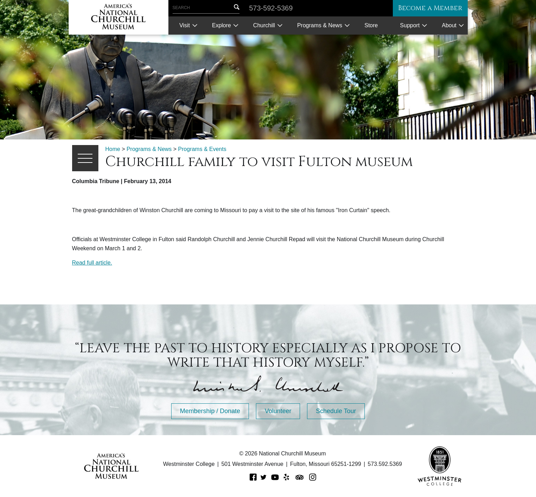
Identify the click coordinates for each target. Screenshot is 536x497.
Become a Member (427, 8)
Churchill (264, 25)
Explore (221, 25)
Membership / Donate (210, 411)
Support (410, 25)
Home (112, 149)
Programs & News (319, 25)
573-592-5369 (271, 8)
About (449, 25)
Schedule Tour (336, 411)
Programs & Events (202, 149)
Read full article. (92, 263)
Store (371, 25)
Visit (184, 25)
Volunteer (278, 411)
